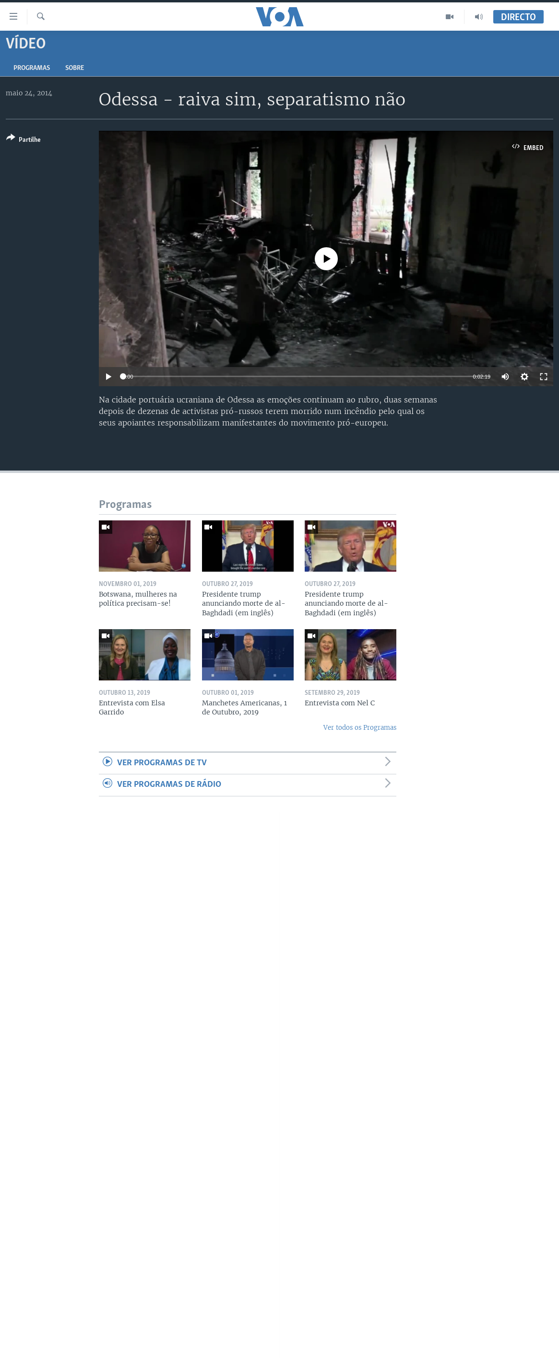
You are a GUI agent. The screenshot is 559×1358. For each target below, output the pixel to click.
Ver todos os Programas (359, 728)
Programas (31, 68)
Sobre (74, 68)
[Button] (23, 140)
